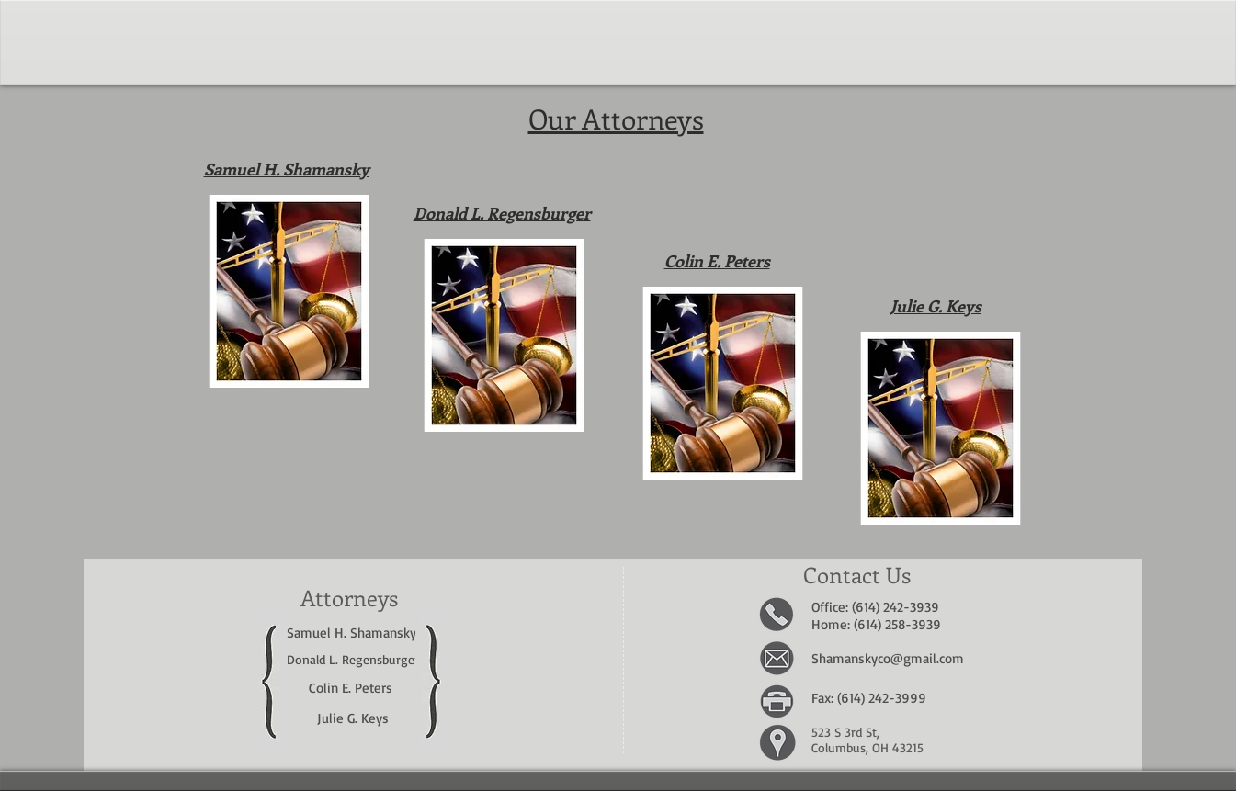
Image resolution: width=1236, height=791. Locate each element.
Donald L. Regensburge (350, 659)
